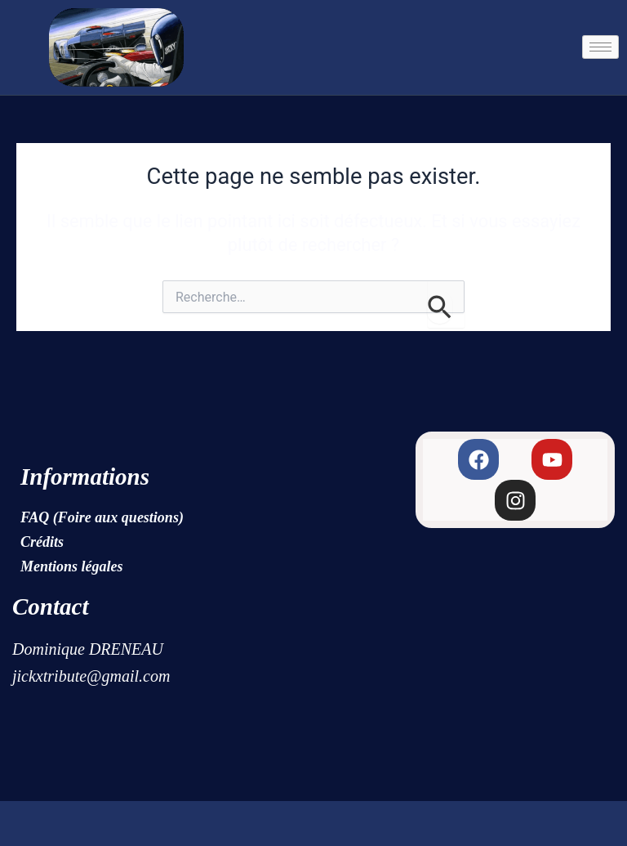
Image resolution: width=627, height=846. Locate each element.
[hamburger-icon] (600, 47)
